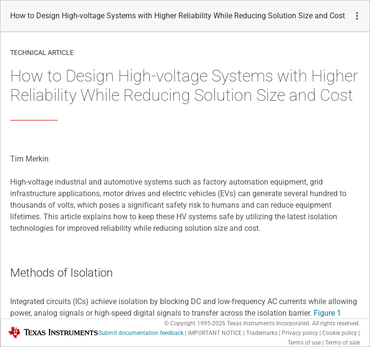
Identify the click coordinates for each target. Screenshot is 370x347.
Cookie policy (339, 333)
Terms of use (304, 342)
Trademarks (262, 333)
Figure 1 (327, 313)
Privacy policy (300, 333)
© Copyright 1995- (194, 323)
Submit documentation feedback (141, 333)
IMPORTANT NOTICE (215, 333)
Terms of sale (342, 342)
